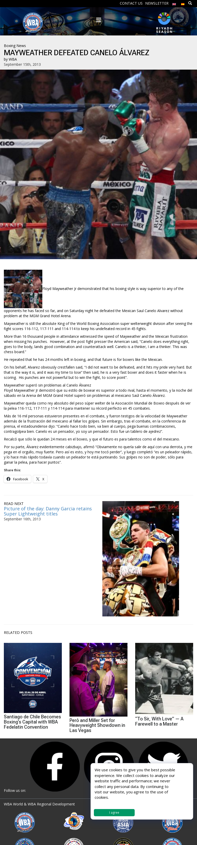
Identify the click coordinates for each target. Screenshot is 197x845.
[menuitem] (174, 3)
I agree (114, 812)
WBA (13, 59)
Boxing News (15, 45)
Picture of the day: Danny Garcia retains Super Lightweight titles (48, 511)
